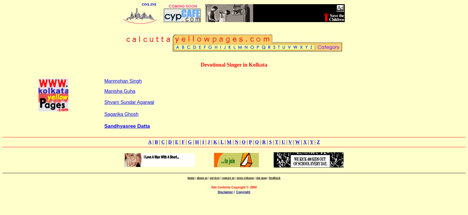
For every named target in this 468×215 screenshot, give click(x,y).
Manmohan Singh (122, 81)
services (215, 177)
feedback (274, 177)
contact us (228, 177)
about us (202, 177)
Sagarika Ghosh (121, 114)
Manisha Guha (119, 91)
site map (261, 177)
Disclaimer (225, 192)
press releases (245, 177)
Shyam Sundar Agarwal (129, 102)
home (190, 177)
